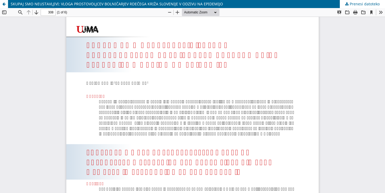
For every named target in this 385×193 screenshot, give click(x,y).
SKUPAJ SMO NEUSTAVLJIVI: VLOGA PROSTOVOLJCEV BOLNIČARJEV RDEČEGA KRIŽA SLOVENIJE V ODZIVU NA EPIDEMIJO (117, 3)
